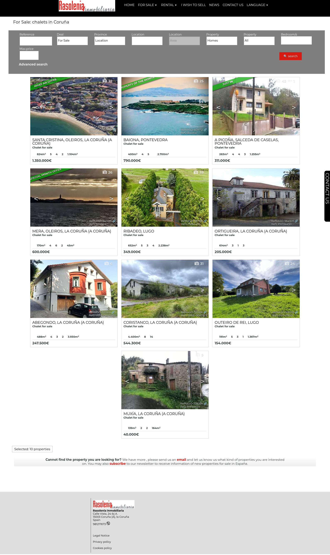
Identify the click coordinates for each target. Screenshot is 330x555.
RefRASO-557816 (192, 312)
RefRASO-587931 (192, 220)
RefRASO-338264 (191, 403)
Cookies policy (102, 548)
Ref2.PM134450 (281, 224)
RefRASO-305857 (100, 129)
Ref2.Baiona (189, 132)
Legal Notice (101, 535)
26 (107, 172)
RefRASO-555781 (283, 312)
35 (290, 172)
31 (199, 264)
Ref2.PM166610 (190, 406)
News (214, 5)
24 (289, 264)
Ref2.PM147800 (282, 315)
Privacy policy (102, 541)
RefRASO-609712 (192, 129)
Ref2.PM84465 (190, 224)
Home (129, 5)
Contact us (233, 5)
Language (257, 5)
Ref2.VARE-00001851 (102, 315)
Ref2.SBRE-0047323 (194, 315)
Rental (168, 5)
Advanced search (33, 64)
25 (198, 81)
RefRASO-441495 (100, 220)
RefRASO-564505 (282, 220)
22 (107, 81)
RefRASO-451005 (283, 132)
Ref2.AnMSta (97, 132)
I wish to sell (193, 5)
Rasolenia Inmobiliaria (108, 510)
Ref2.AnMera (97, 224)
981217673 (101, 524)
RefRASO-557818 (100, 312)
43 (281, 81)
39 (198, 172)
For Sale (147, 5)
